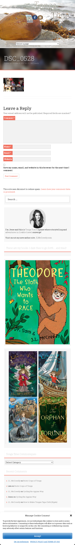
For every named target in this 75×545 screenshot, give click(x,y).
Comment (9, 118)
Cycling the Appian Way (33, 491)
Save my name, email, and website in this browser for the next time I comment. (36, 169)
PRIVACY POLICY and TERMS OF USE (45, 542)
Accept (37, 536)
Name (7, 146)
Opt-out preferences (21, 542)
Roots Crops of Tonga (32, 480)
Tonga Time (31, 229)
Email (7, 153)
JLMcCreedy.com (44, 237)
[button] (71, 515)
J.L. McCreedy (33, 63)
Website (8, 159)
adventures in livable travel (18, 232)
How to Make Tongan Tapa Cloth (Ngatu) (40, 502)
